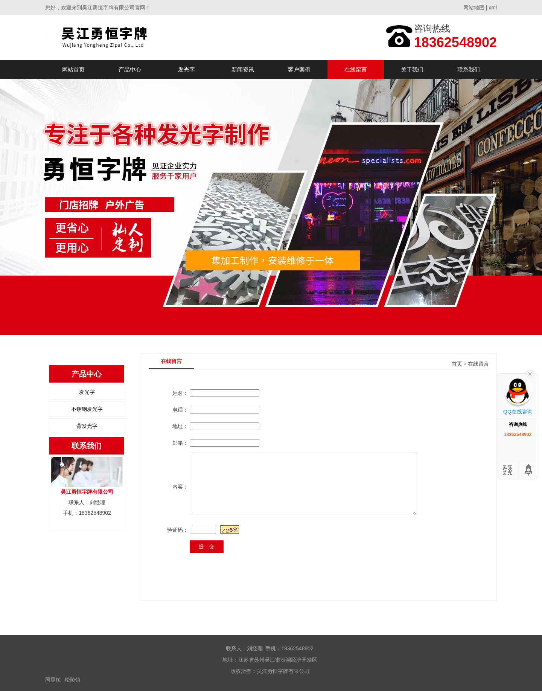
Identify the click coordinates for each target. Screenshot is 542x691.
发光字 (186, 69)
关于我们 (412, 69)
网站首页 (73, 69)
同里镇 (53, 680)
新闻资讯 (242, 69)
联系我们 (468, 69)
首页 (457, 364)
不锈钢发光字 (87, 409)
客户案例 (299, 69)
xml (493, 8)
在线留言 (355, 69)
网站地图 (473, 8)
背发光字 (86, 426)
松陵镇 (73, 680)
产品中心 (130, 69)
